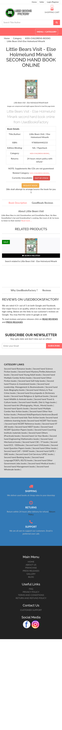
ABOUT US (31, 564)
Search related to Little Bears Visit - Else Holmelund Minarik (31, 261)
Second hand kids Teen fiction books (28, 417)
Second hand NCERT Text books (42, 420)
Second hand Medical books (41, 463)
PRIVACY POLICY (31, 592)
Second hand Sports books (16, 408)
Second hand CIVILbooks (38, 445)
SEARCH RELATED (31, 255)
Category (17, 38)
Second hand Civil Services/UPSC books (35, 454)
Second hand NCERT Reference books (23, 423)
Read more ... (26, 220)
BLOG (31, 577)
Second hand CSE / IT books (35, 442)
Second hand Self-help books (32, 381)
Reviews (46, 290)
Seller (42, 2)
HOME (31, 561)
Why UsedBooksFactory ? (24, 290)
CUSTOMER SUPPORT (31, 610)
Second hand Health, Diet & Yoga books (37, 402)
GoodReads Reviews (42, 202)
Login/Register (53, 2)
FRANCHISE (31, 567)
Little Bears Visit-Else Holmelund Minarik (26, 41)
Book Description (18, 202)
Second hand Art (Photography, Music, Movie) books (28, 405)
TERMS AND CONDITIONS (31, 595)
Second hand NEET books (27, 426)
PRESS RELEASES (31, 570)
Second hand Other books (45, 448)
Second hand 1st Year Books (35, 436)
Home (34, 2)
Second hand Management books (20, 466)
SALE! (6, 242)
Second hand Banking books (17, 457)
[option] (31, 260)
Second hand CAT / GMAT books (19, 451)
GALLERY (31, 573)
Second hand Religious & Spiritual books (30, 396)
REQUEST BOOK (30, 185)
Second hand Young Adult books (26, 374)
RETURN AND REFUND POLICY (31, 598)
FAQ (31, 588)
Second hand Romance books (18, 368)
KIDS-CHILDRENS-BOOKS (38, 38)
